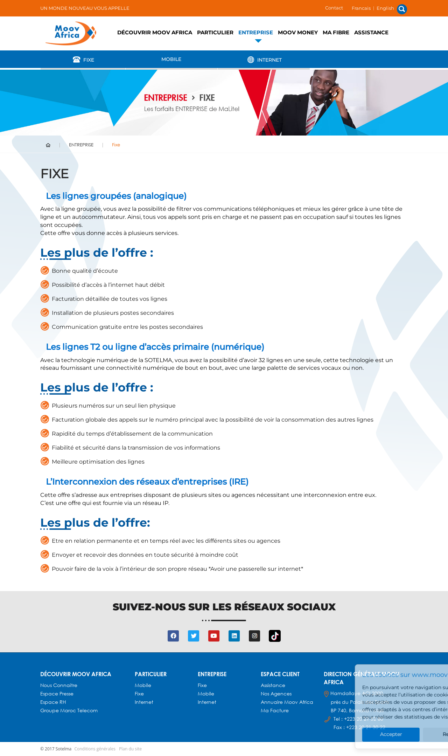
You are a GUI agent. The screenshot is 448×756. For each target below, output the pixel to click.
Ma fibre (336, 32)
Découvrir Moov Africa (154, 32)
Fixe (82, 59)
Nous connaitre (58, 685)
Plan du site (130, 749)
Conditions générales (94, 749)
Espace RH (54, 702)
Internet (263, 59)
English (385, 8)
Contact (334, 8)
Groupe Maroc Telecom (69, 710)
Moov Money (298, 32)
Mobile (171, 59)
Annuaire (272, 702)
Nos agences (276, 693)
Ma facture (275, 710)
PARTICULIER (215, 32)
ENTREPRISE (255, 32)
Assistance (371, 32)
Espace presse (57, 693)
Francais (361, 8)
